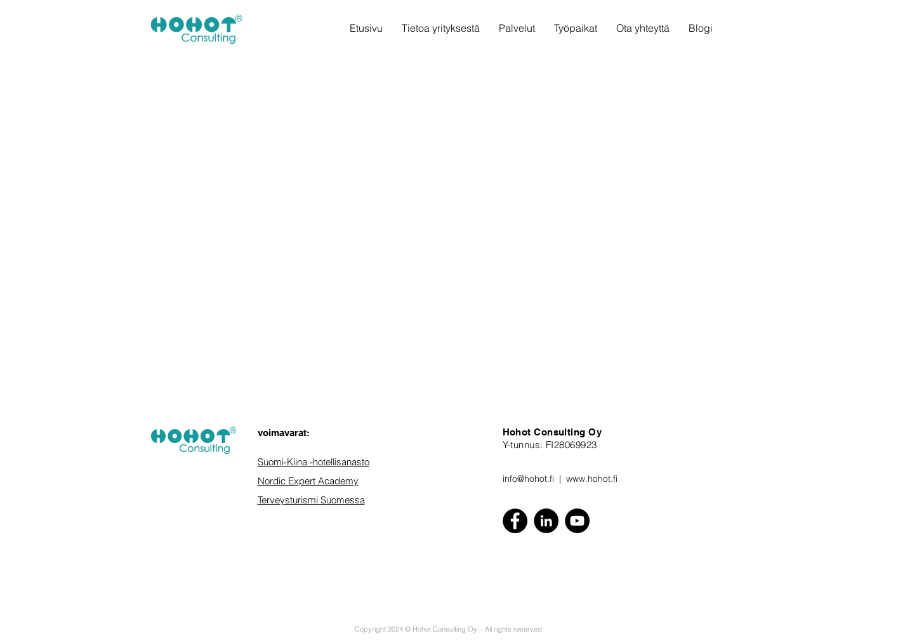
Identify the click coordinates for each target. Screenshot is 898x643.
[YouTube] (577, 520)
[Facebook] (515, 520)
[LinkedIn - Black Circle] (546, 520)
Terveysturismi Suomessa (311, 500)
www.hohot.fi (591, 478)
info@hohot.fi (528, 478)
